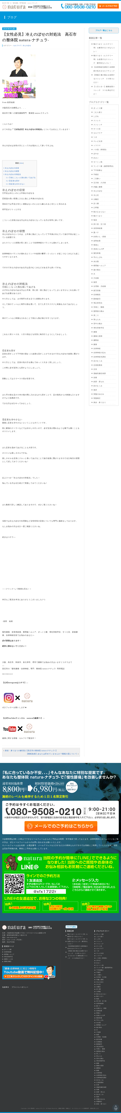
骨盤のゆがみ (98, 394)
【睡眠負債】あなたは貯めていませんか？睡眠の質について (51, 754)
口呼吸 (96, 207)
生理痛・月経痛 (99, 286)
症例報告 (97, 294)
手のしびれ (97, 257)
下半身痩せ (97, 170)
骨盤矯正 (97, 398)
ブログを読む (71, 927)
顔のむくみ (97, 386)
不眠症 (96, 174)
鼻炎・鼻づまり (99, 402)
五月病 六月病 (99, 183)
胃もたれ (97, 319)
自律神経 (97, 348)
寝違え (96, 245)
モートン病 (97, 162)
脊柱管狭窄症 (98, 328)
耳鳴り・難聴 (98, 307)
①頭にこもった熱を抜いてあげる (21, 177)
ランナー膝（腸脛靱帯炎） (104, 166)
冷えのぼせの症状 (11, 168)
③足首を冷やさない (15, 184)
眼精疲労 (97, 299)
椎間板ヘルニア (99, 265)
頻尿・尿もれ (98, 382)
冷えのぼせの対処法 (12, 174)
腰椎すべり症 (8, 959)
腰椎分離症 (7, 961)
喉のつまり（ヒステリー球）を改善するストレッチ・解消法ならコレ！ (103, 59)
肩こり (96, 315)
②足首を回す (13, 181)
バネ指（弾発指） (100, 149)
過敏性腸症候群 (99, 373)
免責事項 (5, 987)
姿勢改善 (97, 241)
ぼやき (96, 154)
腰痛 (95, 332)
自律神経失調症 (99, 357)
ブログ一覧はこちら (103, 30)
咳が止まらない (99, 212)
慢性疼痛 (97, 253)
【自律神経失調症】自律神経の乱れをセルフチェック (104, 69)
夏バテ (96, 232)
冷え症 (96, 195)
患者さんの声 (98, 249)
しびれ (96, 116)
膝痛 (95, 344)
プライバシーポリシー (20, 987)
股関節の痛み (98, 311)
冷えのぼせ (27, 45)
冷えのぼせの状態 (11, 171)
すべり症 (97, 129)
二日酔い (97, 178)
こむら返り (97, 112)
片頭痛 (96, 278)
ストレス (97, 120)
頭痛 (95, 377)
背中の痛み (97, 324)
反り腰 (96, 203)
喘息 (95, 220)
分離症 (96, 199)
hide (21, 163)
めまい (96, 158)
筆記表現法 (97, 303)
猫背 (95, 282)
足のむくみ (97, 361)
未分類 (96, 261)
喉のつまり (97, 216)
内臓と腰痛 (97, 187)
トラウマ (97, 145)
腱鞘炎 (96, 340)
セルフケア (17, 45)
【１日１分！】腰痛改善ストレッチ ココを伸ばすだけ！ (104, 90)
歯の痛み (97, 270)
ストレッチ (97, 125)
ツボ (95, 137)
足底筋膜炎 (97, 365)
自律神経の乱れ (99, 353)
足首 (95, 369)
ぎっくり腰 (97, 108)
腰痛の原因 (97, 336)
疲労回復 (97, 290)
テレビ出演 (97, 141)
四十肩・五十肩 (99, 224)
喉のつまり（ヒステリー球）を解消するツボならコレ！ (104, 47)
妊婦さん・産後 (99, 236)
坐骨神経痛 (97, 228)
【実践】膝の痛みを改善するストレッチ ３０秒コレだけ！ (104, 78)
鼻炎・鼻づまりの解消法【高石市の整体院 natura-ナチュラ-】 (31, 751)
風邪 (95, 390)
